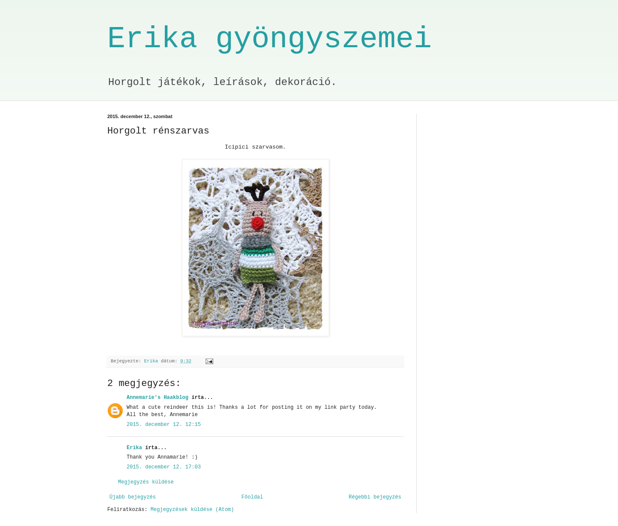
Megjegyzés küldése (146, 482)
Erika (134, 448)
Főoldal (252, 497)
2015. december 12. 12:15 (164, 425)
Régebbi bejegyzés (375, 497)
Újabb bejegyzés (132, 497)
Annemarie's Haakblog (157, 398)
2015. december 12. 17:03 (164, 467)
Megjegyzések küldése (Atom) (192, 510)
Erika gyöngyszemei (269, 39)
